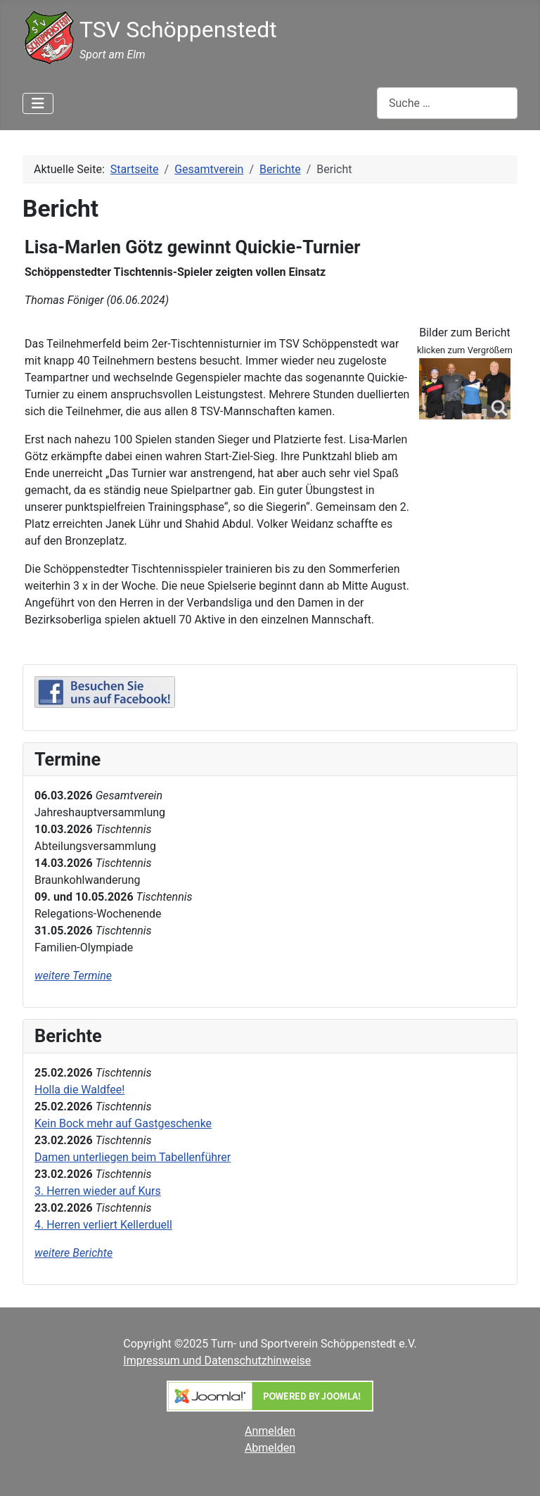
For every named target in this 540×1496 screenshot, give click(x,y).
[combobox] (447, 103)
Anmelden (270, 1431)
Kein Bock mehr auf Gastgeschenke (123, 1123)
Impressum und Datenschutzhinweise (217, 1360)
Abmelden (270, 1447)
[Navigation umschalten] (37, 103)
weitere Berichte (73, 1253)
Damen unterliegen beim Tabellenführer (132, 1157)
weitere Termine (73, 975)
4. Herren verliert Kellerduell (103, 1224)
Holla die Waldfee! (79, 1089)
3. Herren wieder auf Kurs (97, 1191)
